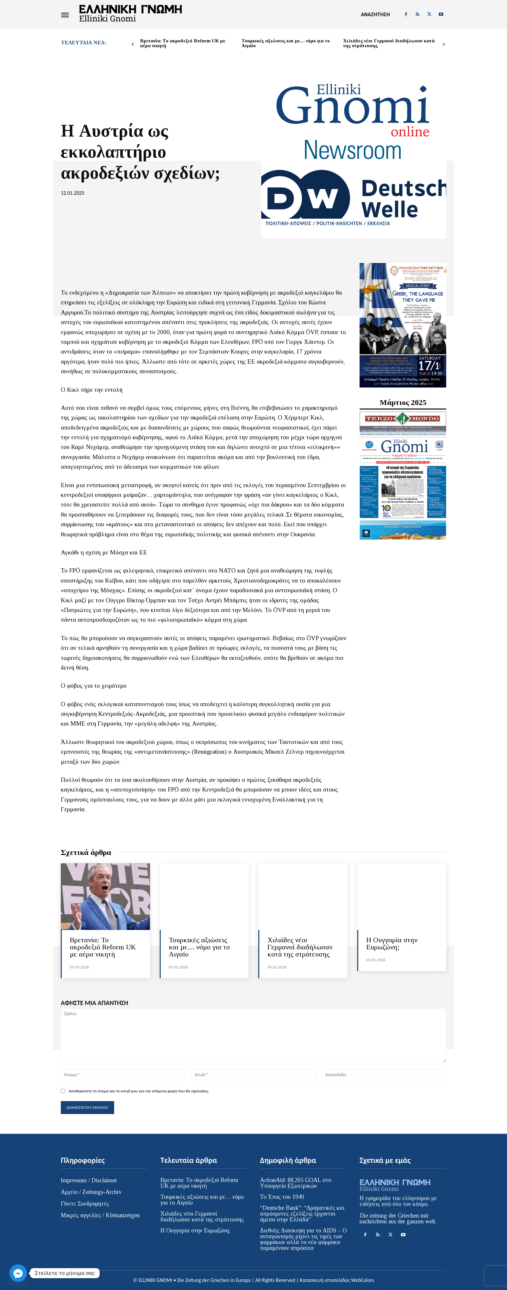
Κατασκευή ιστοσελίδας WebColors (337, 1280)
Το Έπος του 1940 (282, 1197)
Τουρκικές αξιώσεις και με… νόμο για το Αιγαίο (286, 43)
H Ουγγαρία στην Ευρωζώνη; (391, 943)
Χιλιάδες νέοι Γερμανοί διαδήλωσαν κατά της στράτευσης (389, 43)
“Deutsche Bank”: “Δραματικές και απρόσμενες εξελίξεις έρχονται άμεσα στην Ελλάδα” (302, 1214)
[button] (375, 14)
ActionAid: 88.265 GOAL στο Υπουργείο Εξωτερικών (295, 1183)
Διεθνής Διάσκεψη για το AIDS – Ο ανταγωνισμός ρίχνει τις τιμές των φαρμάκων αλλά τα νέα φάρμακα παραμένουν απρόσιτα (303, 1239)
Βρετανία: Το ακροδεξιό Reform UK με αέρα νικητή (182, 43)
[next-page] (444, 44)
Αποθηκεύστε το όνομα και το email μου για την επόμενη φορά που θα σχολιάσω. (139, 1090)
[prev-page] (133, 44)
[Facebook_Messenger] (18, 1273)
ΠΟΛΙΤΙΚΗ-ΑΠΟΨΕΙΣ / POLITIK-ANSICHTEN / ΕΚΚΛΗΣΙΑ (328, 224)
